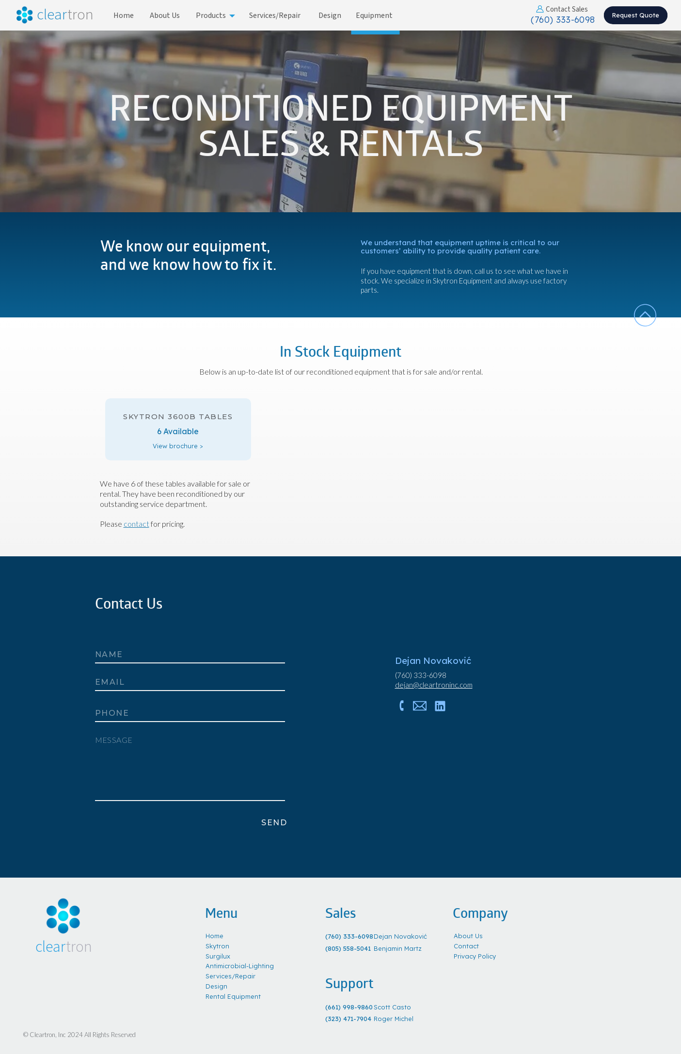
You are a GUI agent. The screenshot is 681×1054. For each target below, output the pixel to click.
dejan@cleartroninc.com (434, 684)
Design (216, 986)
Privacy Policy (475, 956)
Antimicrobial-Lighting (240, 966)
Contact (466, 946)
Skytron (217, 946)
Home (214, 936)
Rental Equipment (233, 996)
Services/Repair (230, 976)
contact (136, 523)
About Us (468, 936)
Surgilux (218, 956)
